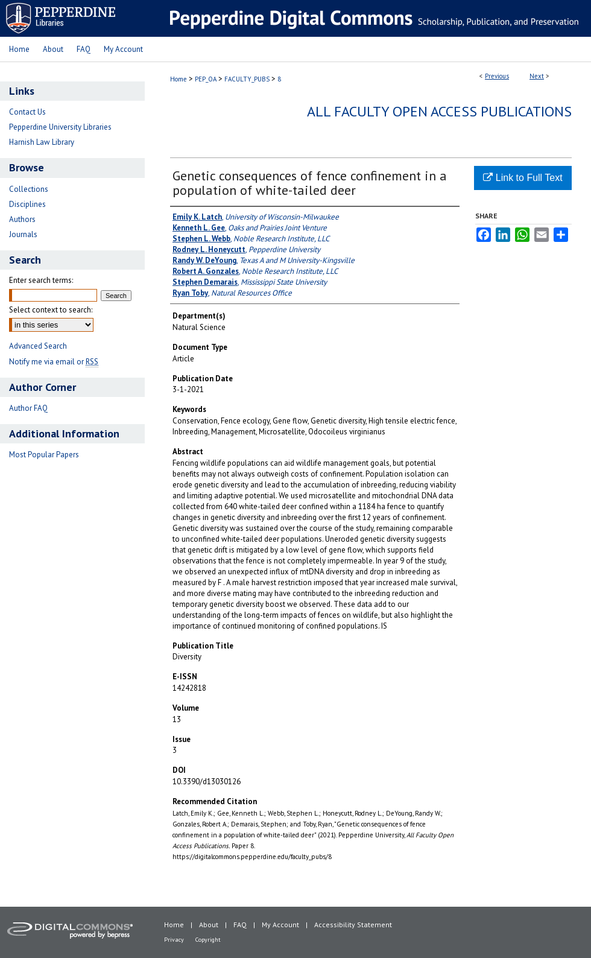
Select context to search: (50, 310)
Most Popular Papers (44, 454)
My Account (280, 924)
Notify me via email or (53, 362)
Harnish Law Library (41, 142)
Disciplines (27, 204)
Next (536, 76)
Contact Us (27, 112)
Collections (28, 189)
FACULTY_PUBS (247, 79)
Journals (23, 234)
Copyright (208, 940)
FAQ (240, 924)
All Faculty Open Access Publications (439, 111)
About (208, 924)
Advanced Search (38, 346)
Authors (22, 219)
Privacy (174, 940)
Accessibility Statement (353, 924)
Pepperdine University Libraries (60, 127)
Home (178, 79)
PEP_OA (205, 79)
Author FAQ (28, 408)
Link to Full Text (522, 178)
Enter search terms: (41, 280)
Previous (497, 76)
